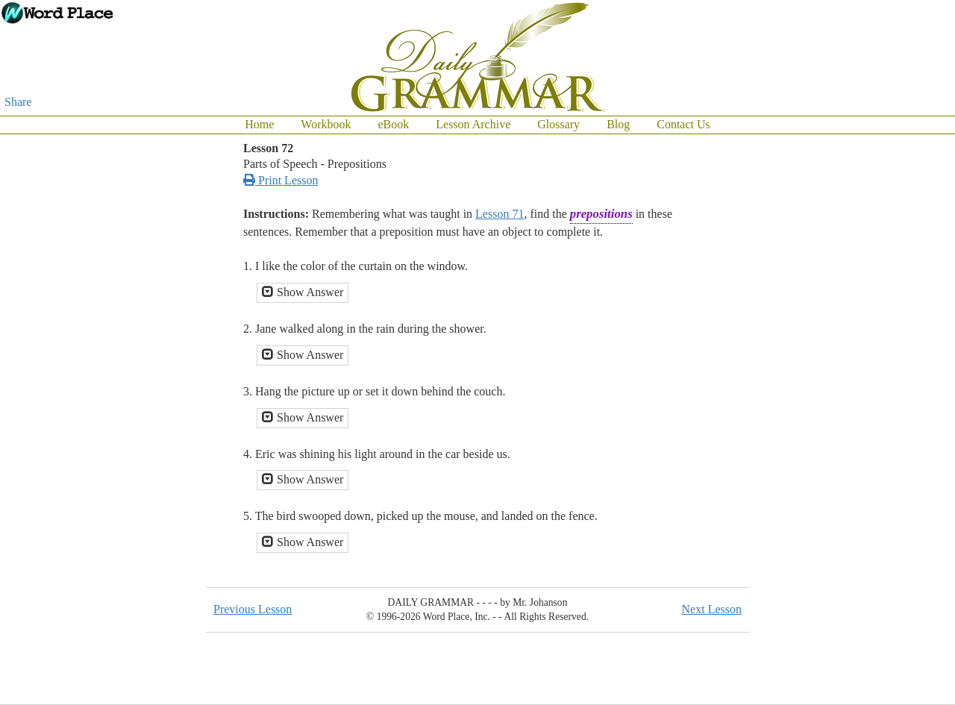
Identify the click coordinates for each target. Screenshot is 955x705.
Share (17, 101)
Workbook (326, 124)
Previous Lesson (252, 609)
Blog (618, 124)
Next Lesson (712, 609)
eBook (393, 124)
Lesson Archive (473, 124)
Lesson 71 (499, 213)
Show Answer (302, 292)
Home (259, 124)
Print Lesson (280, 180)
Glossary (558, 124)
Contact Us (683, 124)
